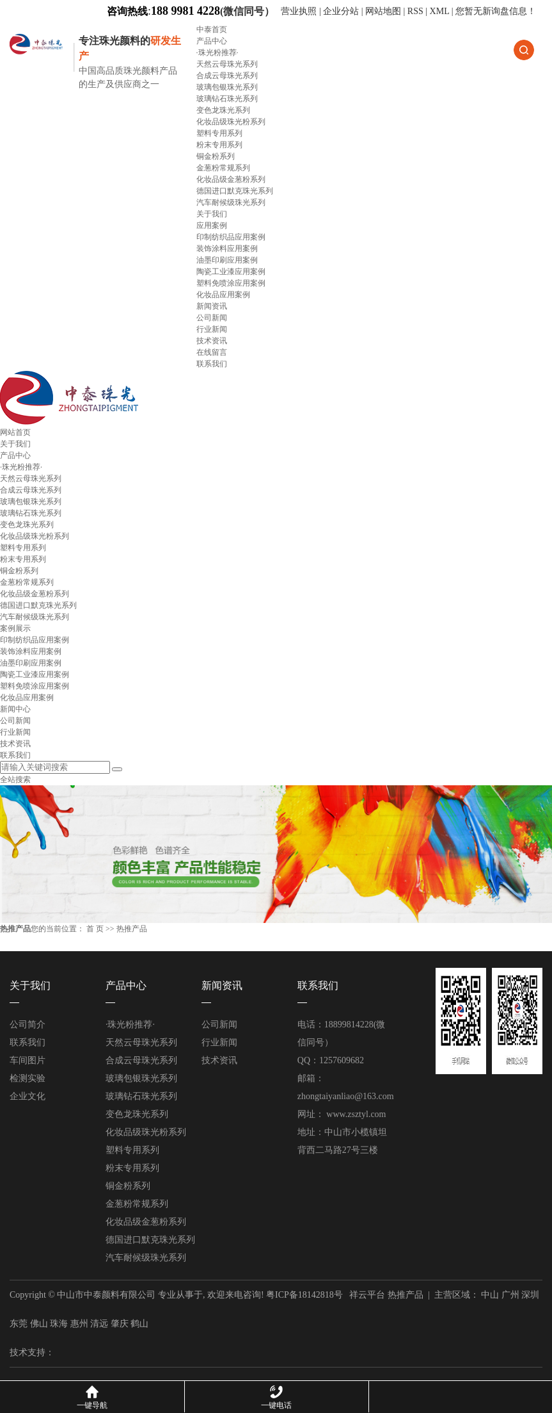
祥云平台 (367, 1295)
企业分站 (341, 11)
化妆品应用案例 (223, 294)
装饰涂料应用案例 (227, 248)
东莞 (19, 1323)
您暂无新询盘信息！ (495, 11)
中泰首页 (211, 29)
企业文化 (27, 1096)
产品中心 (211, 41)
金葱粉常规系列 (223, 167)
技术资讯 (211, 340)
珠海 (59, 1323)
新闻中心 (15, 709)
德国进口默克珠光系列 (234, 190)
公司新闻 (211, 317)
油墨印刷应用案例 (227, 260)
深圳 (530, 1295)
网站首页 (15, 432)
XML (440, 11)
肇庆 (120, 1323)
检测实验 (27, 1078)
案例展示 (15, 628)
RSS (415, 11)
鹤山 (139, 1323)
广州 (510, 1295)
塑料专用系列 (219, 133)
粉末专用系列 (219, 144)
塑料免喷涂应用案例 (230, 283)
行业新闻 (211, 329)
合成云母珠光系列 (227, 75)
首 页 (95, 928)
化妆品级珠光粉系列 (230, 121)
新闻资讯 (211, 306)
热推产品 (405, 1295)
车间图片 (27, 1060)
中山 (490, 1295)
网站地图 (383, 11)
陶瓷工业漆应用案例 (230, 271)
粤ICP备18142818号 (304, 1295)
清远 (99, 1323)
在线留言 (211, 352)
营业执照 (300, 11)
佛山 (39, 1323)
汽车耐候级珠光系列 (230, 202)
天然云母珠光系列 (227, 64)
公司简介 (27, 1024)
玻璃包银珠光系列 (227, 87)
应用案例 (211, 225)
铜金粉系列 (215, 156)
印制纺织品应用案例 (230, 237)
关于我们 (211, 213)
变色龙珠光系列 (223, 110)
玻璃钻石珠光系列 (227, 98)
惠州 (79, 1323)
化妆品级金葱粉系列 (230, 179)
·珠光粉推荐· (217, 52)
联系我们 (211, 363)
